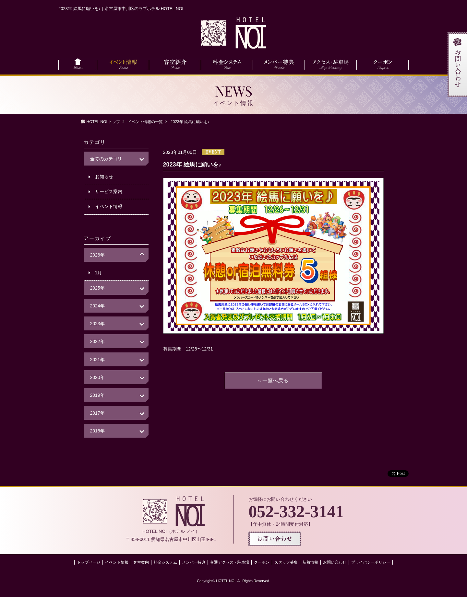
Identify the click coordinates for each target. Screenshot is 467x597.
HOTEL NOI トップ (103, 122)
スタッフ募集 (286, 562)
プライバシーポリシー (370, 562)
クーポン (261, 562)
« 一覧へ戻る (273, 380)
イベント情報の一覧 (145, 122)
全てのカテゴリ (106, 158)
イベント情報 (108, 206)
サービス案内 (108, 191)
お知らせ (104, 176)
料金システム (165, 562)
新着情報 (310, 562)
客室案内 (141, 562)
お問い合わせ (334, 562)
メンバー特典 (193, 562)
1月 (98, 272)
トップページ (88, 562)
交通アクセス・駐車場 (229, 562)
